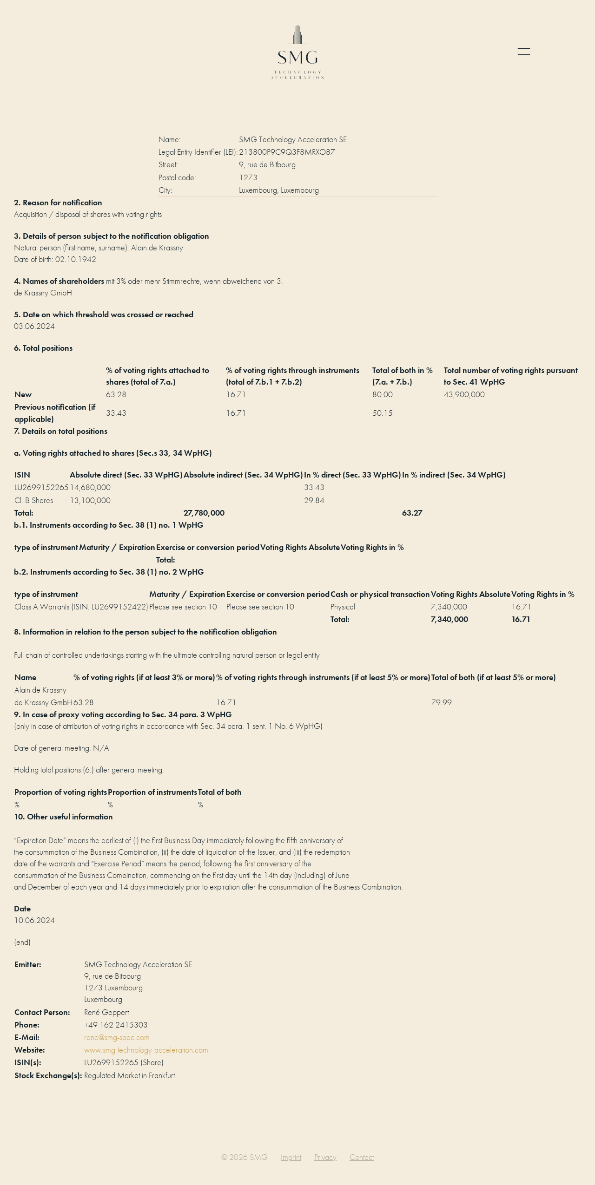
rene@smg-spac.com (117, 1037)
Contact (362, 1157)
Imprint (291, 1157)
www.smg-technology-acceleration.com (146, 1049)
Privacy (325, 1157)
